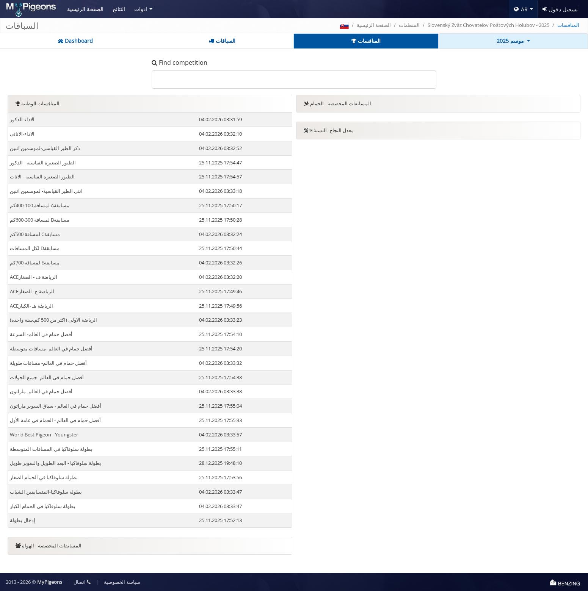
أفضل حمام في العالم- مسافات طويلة (48, 363)
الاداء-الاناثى (22, 133)
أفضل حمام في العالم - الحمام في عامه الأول (55, 420)
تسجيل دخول (560, 9)
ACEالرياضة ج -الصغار (32, 291)
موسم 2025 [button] (511, 40)
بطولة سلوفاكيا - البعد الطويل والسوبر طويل (55, 463)
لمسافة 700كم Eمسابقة (35, 262)
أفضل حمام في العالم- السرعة (41, 334)
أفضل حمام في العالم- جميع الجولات (47, 377)
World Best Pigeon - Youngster (44, 434)
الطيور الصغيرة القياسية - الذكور (43, 162)
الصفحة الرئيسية (85, 9)
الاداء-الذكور (22, 119)
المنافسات (366, 40)
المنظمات (409, 25)
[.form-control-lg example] (294, 79)
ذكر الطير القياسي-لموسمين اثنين (45, 148)
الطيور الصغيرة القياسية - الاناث (42, 176)
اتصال (82, 581)
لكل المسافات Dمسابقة (35, 248)
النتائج (119, 9)
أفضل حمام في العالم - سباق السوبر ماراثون (55, 405)
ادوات (140, 9)
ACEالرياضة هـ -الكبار (31, 305)
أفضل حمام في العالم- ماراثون (41, 391)
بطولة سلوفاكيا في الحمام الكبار (42, 506)
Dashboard (75, 40)
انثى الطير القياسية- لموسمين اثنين (46, 191)
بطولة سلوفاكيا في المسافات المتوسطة (51, 449)
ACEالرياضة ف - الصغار (33, 277)
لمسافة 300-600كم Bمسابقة (39, 219)
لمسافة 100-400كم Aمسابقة (39, 205)
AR (521, 9)
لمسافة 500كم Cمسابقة (35, 234)
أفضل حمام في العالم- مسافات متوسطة (51, 348)
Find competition (179, 62)
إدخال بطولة (22, 520)
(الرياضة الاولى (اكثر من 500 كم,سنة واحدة (53, 319)
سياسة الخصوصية (122, 581)
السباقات (222, 40)
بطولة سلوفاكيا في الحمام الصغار (44, 477)
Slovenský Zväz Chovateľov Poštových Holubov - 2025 (488, 25)
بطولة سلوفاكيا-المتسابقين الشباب (46, 491)
